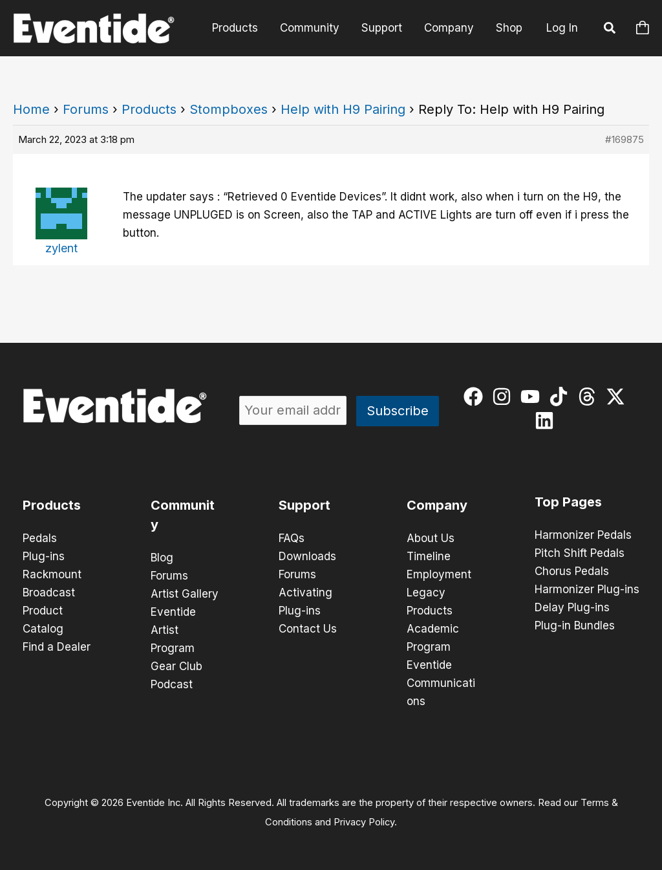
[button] (610, 30)
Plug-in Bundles (575, 625)
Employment (439, 574)
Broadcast (49, 592)
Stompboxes (228, 109)
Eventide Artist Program (173, 630)
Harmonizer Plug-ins (587, 589)
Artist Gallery (185, 593)
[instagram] (504, 396)
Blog (162, 557)
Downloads (307, 556)
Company (449, 27)
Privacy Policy (364, 822)
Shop (509, 27)
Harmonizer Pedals (583, 534)
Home (31, 109)
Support (381, 27)
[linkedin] (547, 420)
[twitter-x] (618, 396)
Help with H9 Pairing (343, 109)
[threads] (590, 396)
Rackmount (52, 574)
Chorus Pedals (572, 571)
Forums (86, 109)
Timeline (429, 556)
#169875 (624, 139)
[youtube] (533, 396)
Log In (562, 27)
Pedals (40, 538)
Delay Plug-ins (572, 607)
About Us (430, 538)
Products (235, 27)
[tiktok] (561, 396)
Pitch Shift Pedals (580, 553)
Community (309, 27)
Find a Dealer (57, 646)
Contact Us (308, 628)
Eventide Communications (441, 683)
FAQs (291, 538)
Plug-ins (44, 556)
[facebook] (476, 396)
